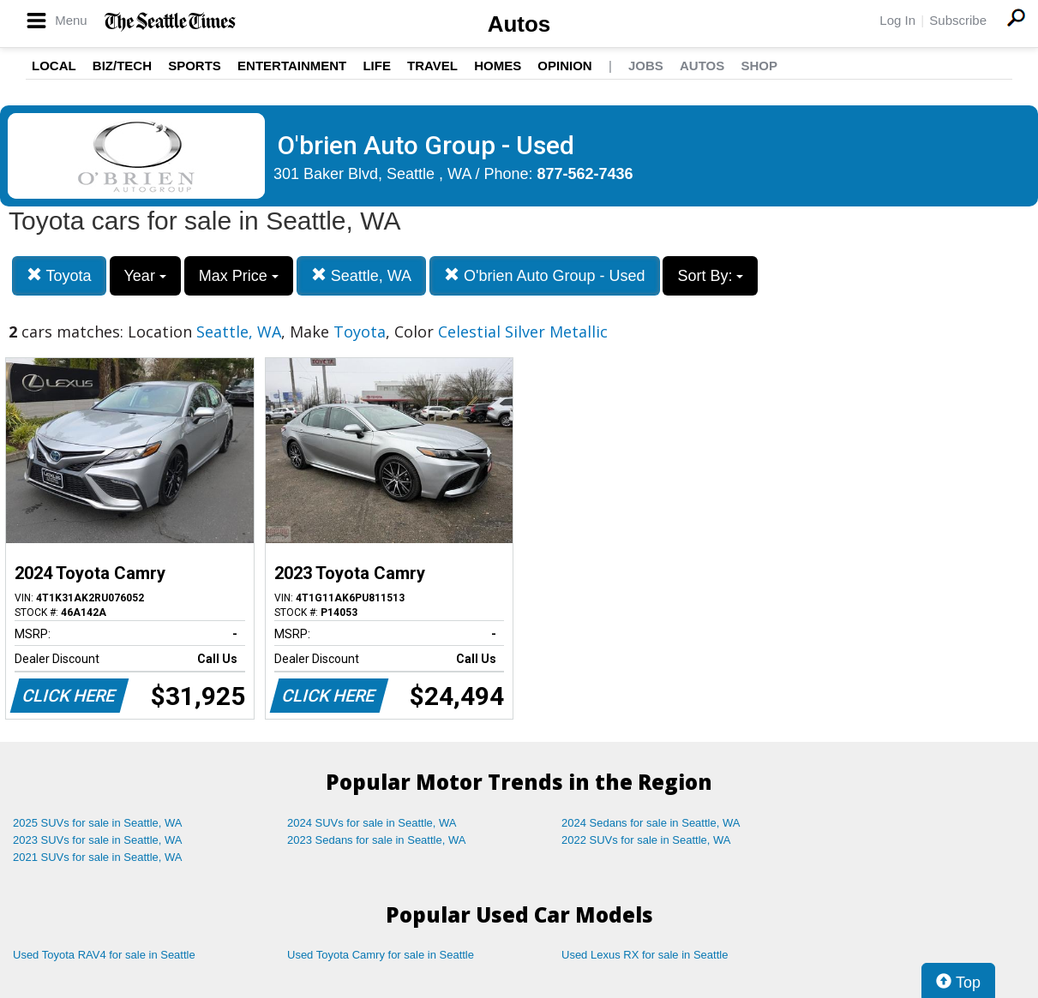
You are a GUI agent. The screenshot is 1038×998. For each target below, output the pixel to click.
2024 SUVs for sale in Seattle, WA (372, 822)
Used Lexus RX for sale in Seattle (644, 954)
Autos (519, 24)
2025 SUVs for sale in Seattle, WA (98, 822)
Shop (759, 65)
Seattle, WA (361, 275)
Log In (897, 20)
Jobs (645, 65)
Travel (432, 65)
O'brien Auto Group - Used (544, 275)
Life (377, 65)
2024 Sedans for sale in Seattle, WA (650, 822)
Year (145, 275)
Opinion (564, 65)
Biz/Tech (122, 65)
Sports (194, 65)
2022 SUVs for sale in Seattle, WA (646, 840)
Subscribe (958, 20)
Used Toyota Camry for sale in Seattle (380, 954)
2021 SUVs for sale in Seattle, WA (98, 857)
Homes (497, 65)
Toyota (59, 275)
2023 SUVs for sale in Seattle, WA (98, 840)
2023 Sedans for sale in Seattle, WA (376, 840)
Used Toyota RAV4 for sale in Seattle (104, 954)
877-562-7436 (585, 173)
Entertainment (291, 65)
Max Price (239, 275)
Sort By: (710, 275)
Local (54, 65)
